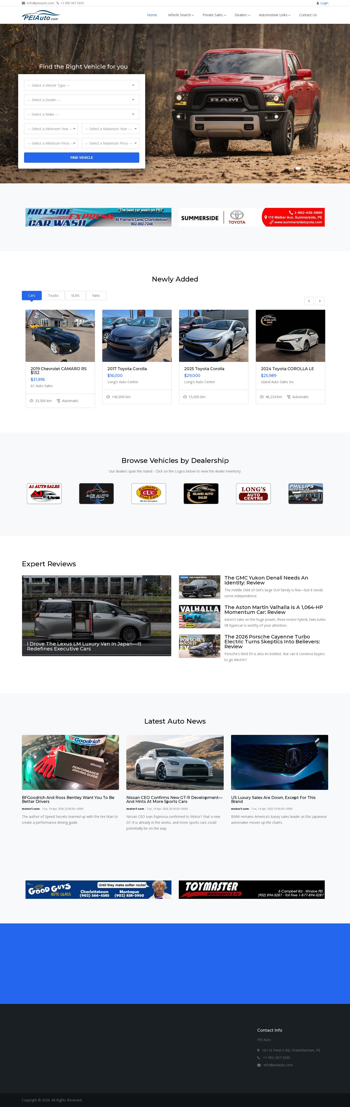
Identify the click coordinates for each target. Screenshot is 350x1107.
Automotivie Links (273, 15)
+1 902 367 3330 (70, 3)
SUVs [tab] (75, 295)
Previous (309, 301)
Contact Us (308, 15)
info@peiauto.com (38, 3)
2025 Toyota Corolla (204, 368)
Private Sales (213, 15)
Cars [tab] (31, 295)
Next (320, 301)
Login (324, 3)
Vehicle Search (179, 15)
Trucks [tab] (53, 295)
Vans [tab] (96, 295)
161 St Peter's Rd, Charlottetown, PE (288, 1050)
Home (152, 15)
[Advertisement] (169, 963)
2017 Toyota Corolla (127, 368)
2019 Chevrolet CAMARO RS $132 (59, 370)
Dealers (241, 15)
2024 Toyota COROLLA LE (287, 368)
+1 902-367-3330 (273, 1057)
